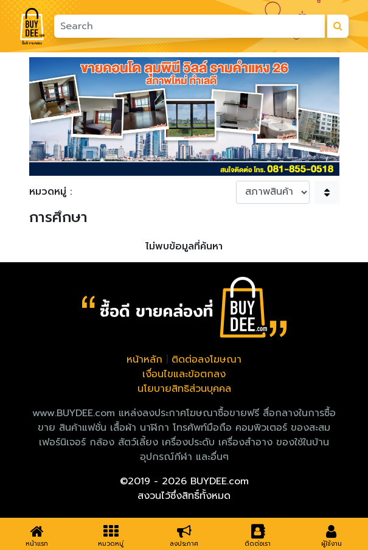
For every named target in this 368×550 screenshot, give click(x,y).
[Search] (189, 26)
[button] (47, 116)
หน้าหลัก (144, 359)
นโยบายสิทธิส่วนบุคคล (184, 388)
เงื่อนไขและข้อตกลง (184, 374)
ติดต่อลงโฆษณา (206, 359)
